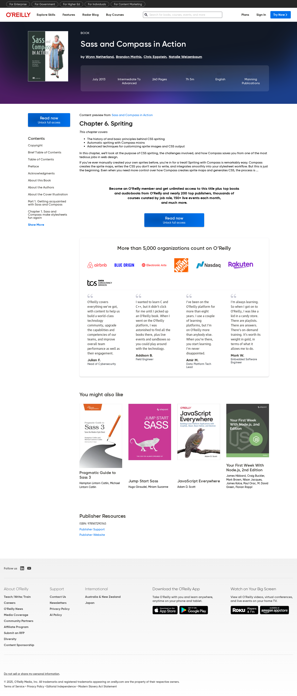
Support (57, 589)
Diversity (10, 639)
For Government (45, 4)
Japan (89, 603)
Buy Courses (115, 15)
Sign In (261, 15)
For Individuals (97, 4)
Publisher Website (92, 535)
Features (69, 15)
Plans (245, 15)
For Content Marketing (128, 4)
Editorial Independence (61, 686)
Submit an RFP (14, 633)
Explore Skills (46, 15)
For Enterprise (18, 4)
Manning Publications (251, 81)
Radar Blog (90, 15)
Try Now (280, 15)
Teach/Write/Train (17, 597)
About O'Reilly (16, 589)
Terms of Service (14, 686)
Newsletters (58, 603)
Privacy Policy (60, 609)
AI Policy (56, 615)
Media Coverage (16, 615)
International (96, 589)
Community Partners (18, 621)
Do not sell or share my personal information (31, 674)
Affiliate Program (16, 627)
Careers (9, 603)
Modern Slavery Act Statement (97, 686)
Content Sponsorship (19, 645)
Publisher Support (92, 529)
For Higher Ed (71, 4)
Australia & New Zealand (103, 597)
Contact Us (58, 597)
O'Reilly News (13, 609)
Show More (36, 224)
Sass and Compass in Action (132, 115)
